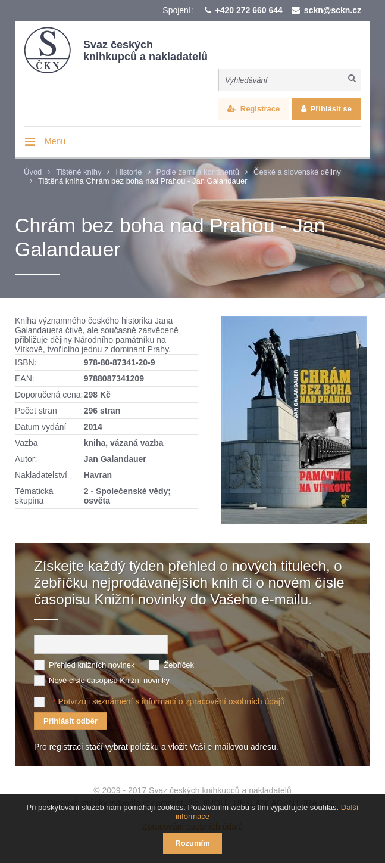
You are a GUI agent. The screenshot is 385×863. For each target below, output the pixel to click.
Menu (55, 141)
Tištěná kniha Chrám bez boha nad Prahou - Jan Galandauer (142, 180)
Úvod (33, 171)
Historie (128, 171)
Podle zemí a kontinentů (197, 171)
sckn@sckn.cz (332, 10)
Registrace (260, 108)
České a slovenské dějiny (297, 171)
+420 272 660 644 (249, 10)
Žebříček (179, 664)
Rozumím (192, 843)
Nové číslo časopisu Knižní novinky (109, 680)
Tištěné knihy (78, 171)
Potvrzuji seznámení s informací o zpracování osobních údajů (171, 701)
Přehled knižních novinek (92, 664)
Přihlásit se (331, 108)
